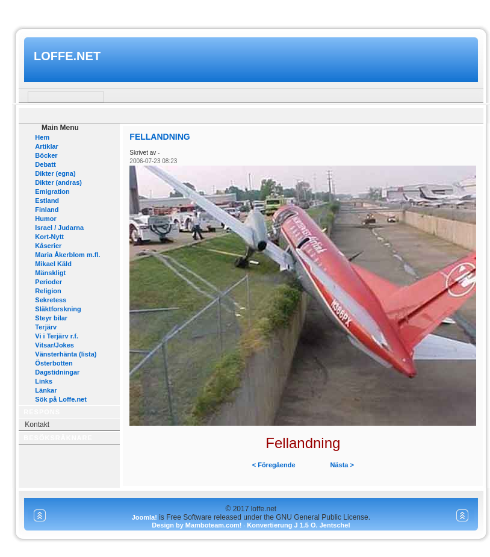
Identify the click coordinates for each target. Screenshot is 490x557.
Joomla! (144, 517)
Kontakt (37, 424)
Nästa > (342, 464)
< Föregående (274, 464)
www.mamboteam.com (245, 11)
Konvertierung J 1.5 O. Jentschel (298, 525)
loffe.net (67, 56)
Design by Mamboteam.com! (196, 525)
